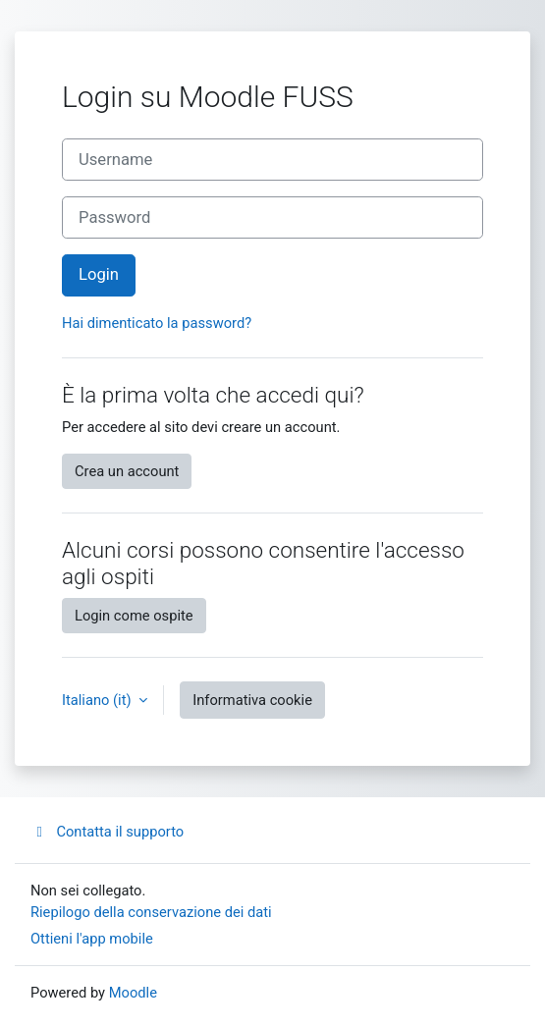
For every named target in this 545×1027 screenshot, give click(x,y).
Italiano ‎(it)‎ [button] (98, 700)
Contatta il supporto (107, 831)
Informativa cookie (252, 700)
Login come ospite (134, 615)
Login (99, 274)
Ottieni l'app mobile (91, 938)
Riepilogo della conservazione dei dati (151, 912)
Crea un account (127, 471)
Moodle (133, 992)
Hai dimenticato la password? (156, 323)
